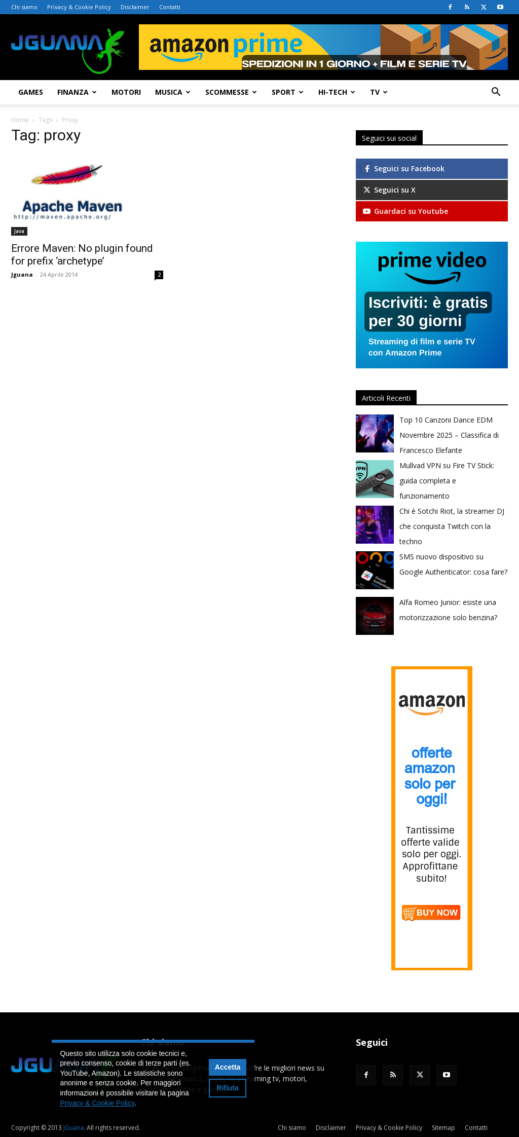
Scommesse (231, 92)
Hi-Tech (336, 92)
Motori (126, 92)
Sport (288, 92)
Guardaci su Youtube (405, 211)
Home (20, 120)
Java (19, 231)
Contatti (169, 7)
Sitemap (443, 1127)
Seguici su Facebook (403, 168)
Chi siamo (24, 7)
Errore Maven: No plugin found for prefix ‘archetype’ (82, 254)
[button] (496, 93)
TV (379, 92)
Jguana (22, 274)
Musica (173, 92)
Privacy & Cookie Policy (79, 7)
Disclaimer (135, 7)
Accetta (228, 1067)
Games (30, 92)
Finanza (77, 92)
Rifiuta (227, 1088)
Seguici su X (389, 190)
